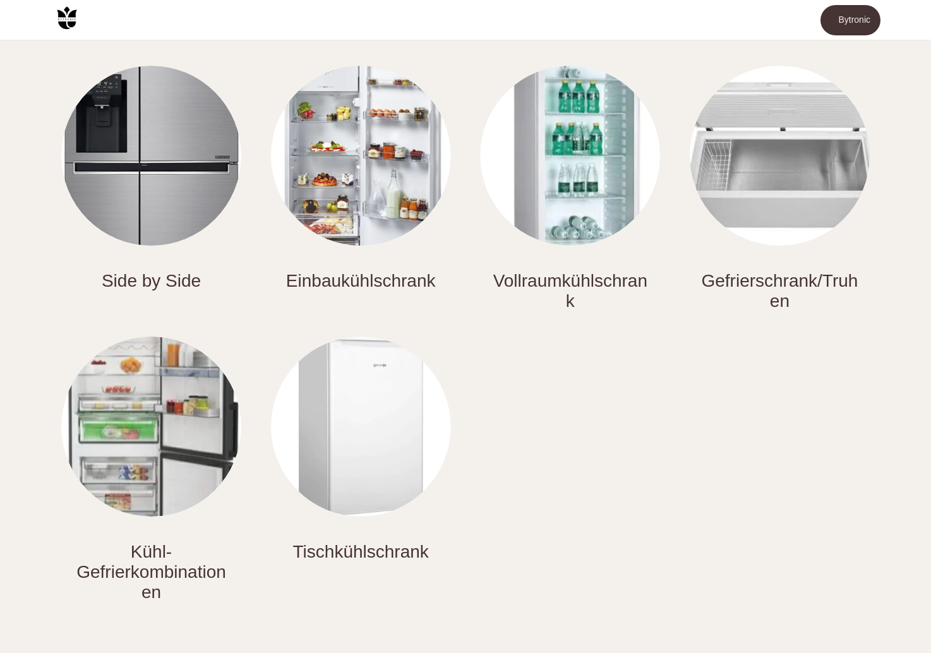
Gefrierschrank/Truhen (779, 291)
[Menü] (25, 20)
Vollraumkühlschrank (570, 291)
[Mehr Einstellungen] (906, 20)
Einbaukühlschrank (361, 281)
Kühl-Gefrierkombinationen (151, 572)
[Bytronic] (850, 20)
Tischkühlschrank (361, 551)
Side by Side (151, 281)
